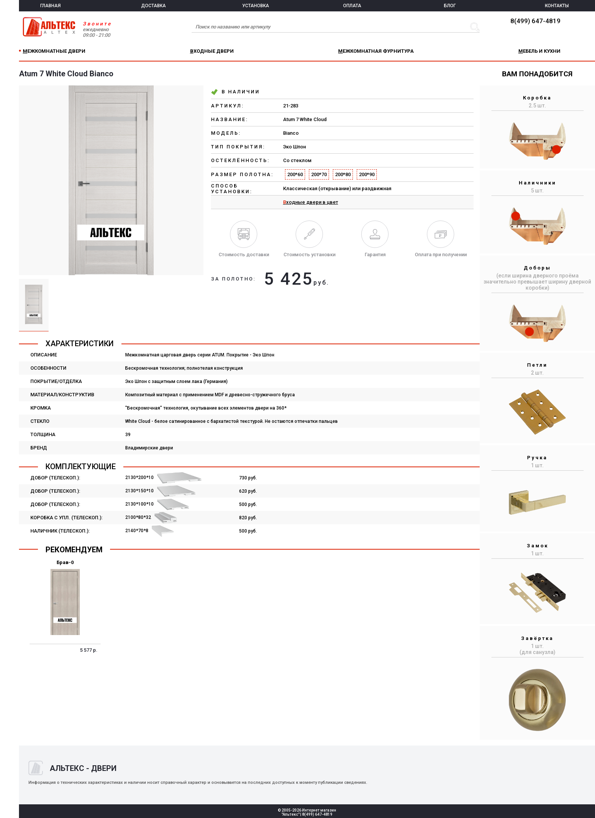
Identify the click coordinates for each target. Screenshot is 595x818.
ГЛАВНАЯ (50, 5)
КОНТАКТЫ (557, 5)
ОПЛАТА (352, 5)
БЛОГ (450, 5)
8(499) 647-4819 (535, 21)
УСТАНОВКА (255, 5)
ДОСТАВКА (153, 5)
